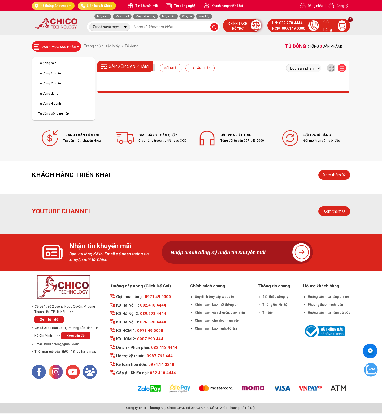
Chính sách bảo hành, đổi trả (216, 328)
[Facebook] (39, 372)
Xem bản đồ (49, 319)
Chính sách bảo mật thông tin (216, 305)
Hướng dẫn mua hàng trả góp (329, 312)
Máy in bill (122, 16)
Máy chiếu (168, 16)
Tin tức (267, 312)
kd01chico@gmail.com (61, 344)
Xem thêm (334, 175)
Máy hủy (204, 16)
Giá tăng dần (200, 68)
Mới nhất (171, 68)
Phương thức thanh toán (325, 305)
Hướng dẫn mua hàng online (328, 297)
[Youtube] (73, 372)
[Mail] (90, 372)
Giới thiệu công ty (275, 297)
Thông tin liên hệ (274, 305)
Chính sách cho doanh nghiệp (217, 320)
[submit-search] (214, 27)
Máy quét (103, 16)
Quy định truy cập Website (214, 297)
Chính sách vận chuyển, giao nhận (220, 312)
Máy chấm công (145, 16)
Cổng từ (187, 16)
